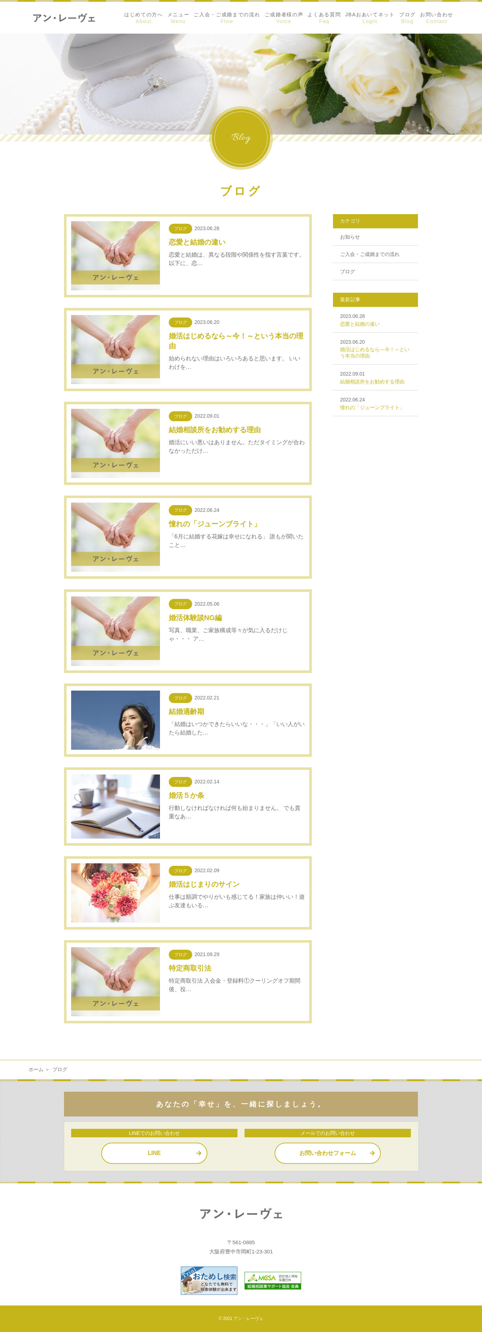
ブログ (347, 271)
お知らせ (350, 237)
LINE (154, 1153)
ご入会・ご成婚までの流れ (370, 254)
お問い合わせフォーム (327, 1153)
